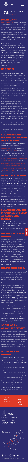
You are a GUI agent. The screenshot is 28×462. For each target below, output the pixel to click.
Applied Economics (15, 157)
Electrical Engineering (12, 160)
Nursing (18, 168)
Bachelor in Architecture (7, 162)
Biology (19, 155)
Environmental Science (7, 163)
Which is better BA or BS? (7, 22)
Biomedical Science (6, 148)
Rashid (14, 14)
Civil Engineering (22, 158)
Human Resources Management (9, 165)
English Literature (18, 162)
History (23, 163)
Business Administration (7, 147)
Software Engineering (11, 170)
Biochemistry (17, 147)
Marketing (16, 167)
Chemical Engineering (11, 158)
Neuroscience (11, 168)
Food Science (17, 163)
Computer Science (12, 150)
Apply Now (26, 232)
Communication (5, 157)
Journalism (10, 167)
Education (3, 160)
